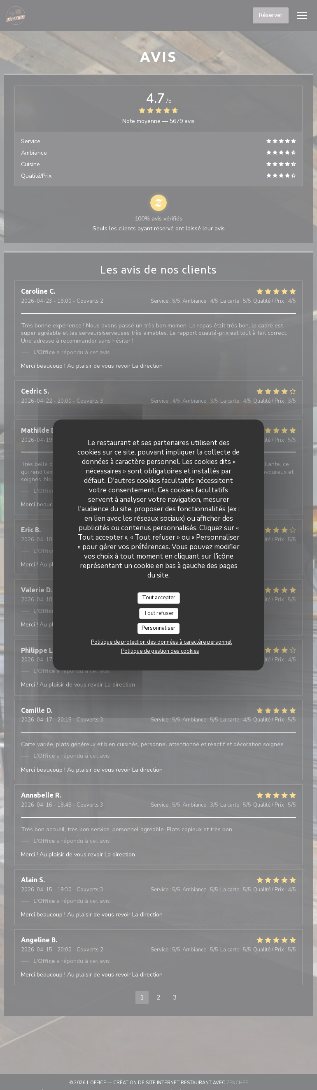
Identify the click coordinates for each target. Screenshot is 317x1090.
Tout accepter (158, 597)
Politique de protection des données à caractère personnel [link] (161, 642)
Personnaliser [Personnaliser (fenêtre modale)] (158, 628)
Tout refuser (159, 613)
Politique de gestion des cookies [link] (160, 651)
